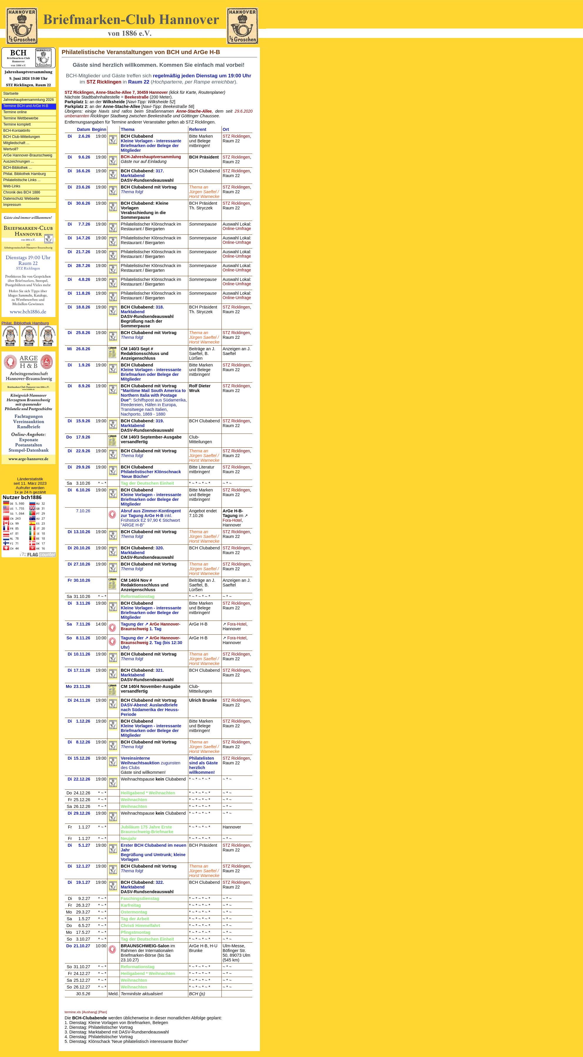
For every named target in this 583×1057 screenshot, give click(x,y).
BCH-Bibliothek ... (17, 168)
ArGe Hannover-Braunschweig (27, 155)
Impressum (12, 205)
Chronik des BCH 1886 (21, 192)
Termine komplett (17, 124)
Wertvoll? (10, 149)
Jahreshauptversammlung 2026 (28, 100)
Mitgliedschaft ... (16, 143)
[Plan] (102, 1012)
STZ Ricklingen (236, 136)
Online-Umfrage (237, 228)
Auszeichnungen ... (18, 161)
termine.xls (73, 1012)
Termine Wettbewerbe (20, 118)
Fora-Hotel (232, 520)
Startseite (11, 93)
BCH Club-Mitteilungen (21, 137)
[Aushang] (89, 1012)
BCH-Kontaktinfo (16, 131)
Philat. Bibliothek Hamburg (24, 174)
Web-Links (11, 186)
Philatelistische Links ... (22, 180)
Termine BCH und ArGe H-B (25, 106)
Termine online (15, 112)
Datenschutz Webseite (21, 198)
